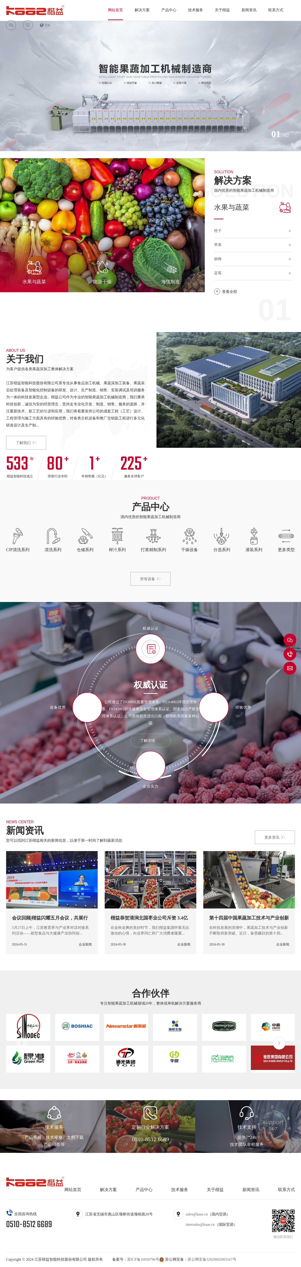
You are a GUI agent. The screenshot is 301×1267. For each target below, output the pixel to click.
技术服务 (195, 10)
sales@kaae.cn (197, 1214)
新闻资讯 (249, 10)
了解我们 (26, 443)
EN (45, 25)
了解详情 (150, 741)
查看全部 (225, 291)
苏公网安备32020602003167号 (212, 1259)
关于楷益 (222, 10)
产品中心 (168, 10)
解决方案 (142, 10)
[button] (279, 1043)
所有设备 (150, 579)
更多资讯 (274, 837)
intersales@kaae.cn (200, 1224)
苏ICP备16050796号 (143, 1259)
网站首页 (115, 10)
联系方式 (275, 10)
